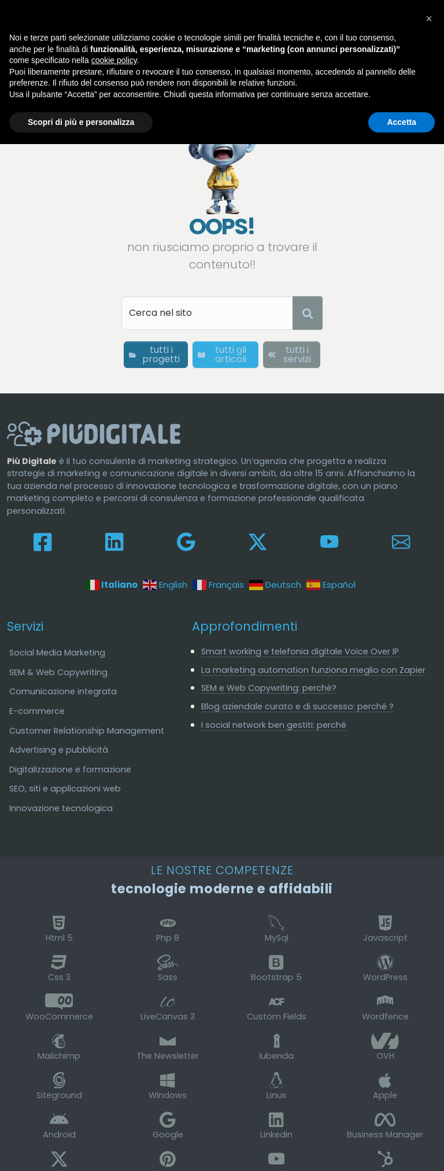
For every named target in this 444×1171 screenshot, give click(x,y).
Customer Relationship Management (86, 731)
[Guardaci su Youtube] (329, 541)
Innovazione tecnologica (61, 808)
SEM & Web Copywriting (58, 672)
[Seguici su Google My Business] (186, 541)
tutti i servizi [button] (289, 354)
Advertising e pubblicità (58, 750)
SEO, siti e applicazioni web (65, 788)
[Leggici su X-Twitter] (258, 541)
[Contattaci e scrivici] (401, 541)
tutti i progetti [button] (154, 354)
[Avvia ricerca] (308, 313)
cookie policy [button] (114, 60)
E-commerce (37, 711)
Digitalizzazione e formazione (70, 769)
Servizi (25, 626)
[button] (429, 18)
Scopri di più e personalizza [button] (81, 122)
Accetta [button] (401, 122)
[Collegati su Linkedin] (114, 541)
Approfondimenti (244, 626)
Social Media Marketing (57, 652)
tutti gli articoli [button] (222, 354)
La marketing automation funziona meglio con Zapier (313, 670)
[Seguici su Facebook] (42, 541)
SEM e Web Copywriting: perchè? (268, 688)
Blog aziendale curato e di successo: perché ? (297, 706)
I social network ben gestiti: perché (273, 725)
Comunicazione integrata (63, 691)
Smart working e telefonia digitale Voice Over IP (300, 651)
